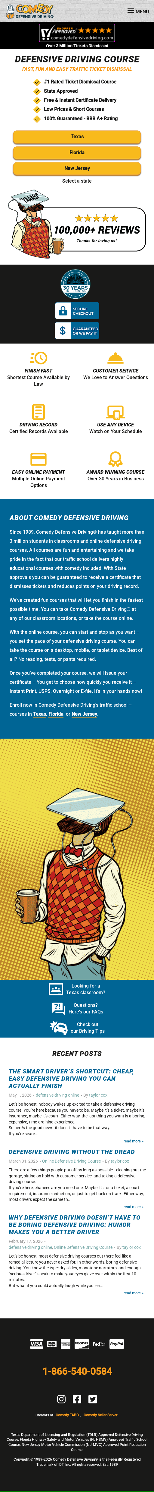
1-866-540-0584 (77, 1371)
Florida (77, 152)
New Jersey (77, 168)
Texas (77, 137)
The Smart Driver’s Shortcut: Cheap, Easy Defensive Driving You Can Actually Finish (71, 1078)
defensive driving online (57, 1095)
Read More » (133, 1141)
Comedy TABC (67, 1415)
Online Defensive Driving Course (71, 1161)
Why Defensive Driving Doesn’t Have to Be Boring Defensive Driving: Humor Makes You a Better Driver (74, 1225)
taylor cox (98, 1095)
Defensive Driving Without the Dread (72, 1151)
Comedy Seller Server (100, 1415)
